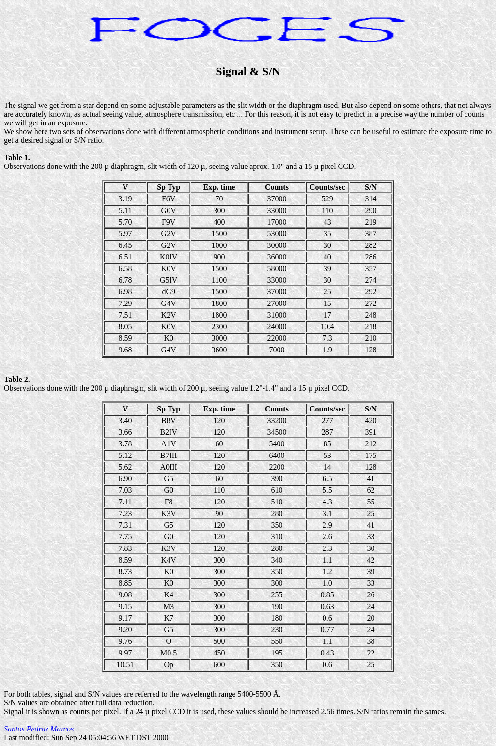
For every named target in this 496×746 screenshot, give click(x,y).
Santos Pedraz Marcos (39, 729)
